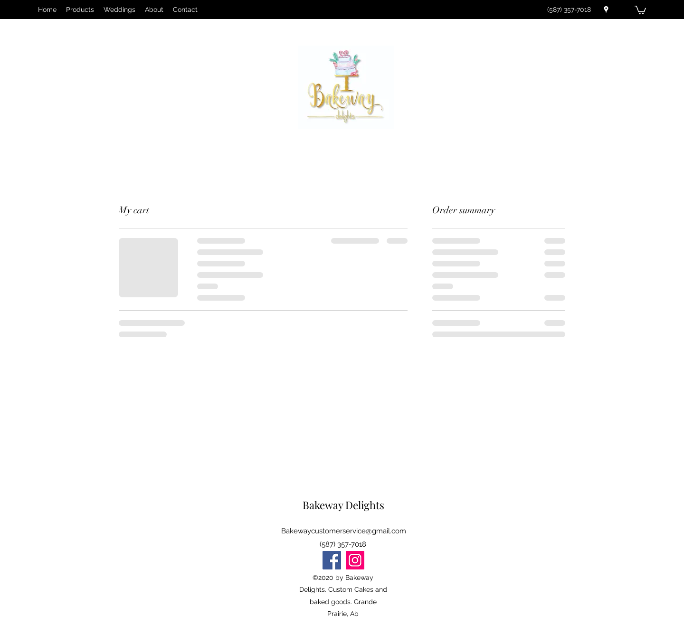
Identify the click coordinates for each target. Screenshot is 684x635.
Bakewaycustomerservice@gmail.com (343, 531)
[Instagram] (355, 560)
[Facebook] (332, 560)
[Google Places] (606, 9)
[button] (640, 9)
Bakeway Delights (343, 505)
